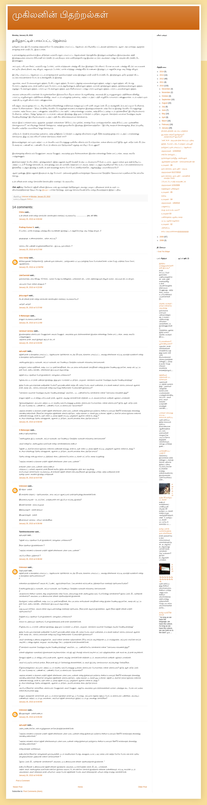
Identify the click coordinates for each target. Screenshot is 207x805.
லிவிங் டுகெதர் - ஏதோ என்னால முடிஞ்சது (166, 306)
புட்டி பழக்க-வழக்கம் (170, 221)
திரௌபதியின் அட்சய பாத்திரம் (174, 131)
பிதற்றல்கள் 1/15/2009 (170, 185)
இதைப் (45, 190)
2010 (162, 86)
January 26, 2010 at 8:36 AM (30, 523)
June (164, 110)
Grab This (161, 251)
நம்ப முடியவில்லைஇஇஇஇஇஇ (175, 231)
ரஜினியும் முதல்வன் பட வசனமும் (165, 377)
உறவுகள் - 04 (166, 199)
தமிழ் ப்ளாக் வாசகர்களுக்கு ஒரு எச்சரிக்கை (165, 531)
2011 (162, 82)
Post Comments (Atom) (32, 791)
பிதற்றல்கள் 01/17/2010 (171, 172)
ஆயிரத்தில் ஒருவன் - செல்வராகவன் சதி (178, 162)
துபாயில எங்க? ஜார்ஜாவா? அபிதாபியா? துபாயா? (172, 136)
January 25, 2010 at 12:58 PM (31, 267)
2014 (162, 72)
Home (80, 787)
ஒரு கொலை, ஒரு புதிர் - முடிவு (174, 169)
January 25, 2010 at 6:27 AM (30, 249)
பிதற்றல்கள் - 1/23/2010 (171, 151)
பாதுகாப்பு (165, 206)
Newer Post (17, 787)
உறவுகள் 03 (166, 214)
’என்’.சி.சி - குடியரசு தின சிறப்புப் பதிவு (177, 140)
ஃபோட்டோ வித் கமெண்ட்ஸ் (173, 182)
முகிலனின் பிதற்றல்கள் (60, 15)
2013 (162, 75)
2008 (162, 240)
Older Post (142, 787)
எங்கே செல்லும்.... (169, 154)
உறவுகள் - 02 (166, 224)
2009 (162, 237)
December (166, 89)
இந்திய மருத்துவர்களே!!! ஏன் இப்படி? (166, 265)
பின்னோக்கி (24, 275)
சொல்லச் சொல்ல (26, 331)
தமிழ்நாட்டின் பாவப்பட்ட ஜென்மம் (176, 147)
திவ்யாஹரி (23, 296)
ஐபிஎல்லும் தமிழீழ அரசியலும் (174, 158)
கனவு (163, 196)
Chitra (21, 212)
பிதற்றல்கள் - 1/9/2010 (170, 203)
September (166, 99)
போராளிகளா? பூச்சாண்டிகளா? (165, 342)
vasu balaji (23, 258)
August (165, 103)
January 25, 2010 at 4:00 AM (30, 219)
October (165, 96)
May (164, 114)
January (165, 128)
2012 (162, 79)
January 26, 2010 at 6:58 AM (30, 422)
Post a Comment (23, 781)
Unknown (23, 486)
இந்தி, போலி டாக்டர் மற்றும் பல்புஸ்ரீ (177, 144)
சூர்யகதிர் (23, 351)
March (164, 121)
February (166, 124)
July (164, 107)
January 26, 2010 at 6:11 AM (30, 323)
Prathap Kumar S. (26, 227)
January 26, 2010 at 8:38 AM (30, 559)
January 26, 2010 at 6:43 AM (30, 343)
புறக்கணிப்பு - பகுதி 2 (165, 452)
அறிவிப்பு (165, 228)
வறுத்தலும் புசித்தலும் (170, 189)
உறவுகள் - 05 (166, 192)
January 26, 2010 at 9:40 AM (30, 775)
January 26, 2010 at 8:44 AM (30, 702)
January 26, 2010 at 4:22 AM (30, 287)
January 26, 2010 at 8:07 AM (30, 478)
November (166, 92)
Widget (167, 251)
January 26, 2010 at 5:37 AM (30, 308)
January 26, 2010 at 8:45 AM (30, 717)
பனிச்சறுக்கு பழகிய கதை (171, 217)
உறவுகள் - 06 (166, 165)
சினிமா (30, 199)
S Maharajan (24, 316)
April (164, 117)
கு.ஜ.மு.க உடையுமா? (170, 210)
